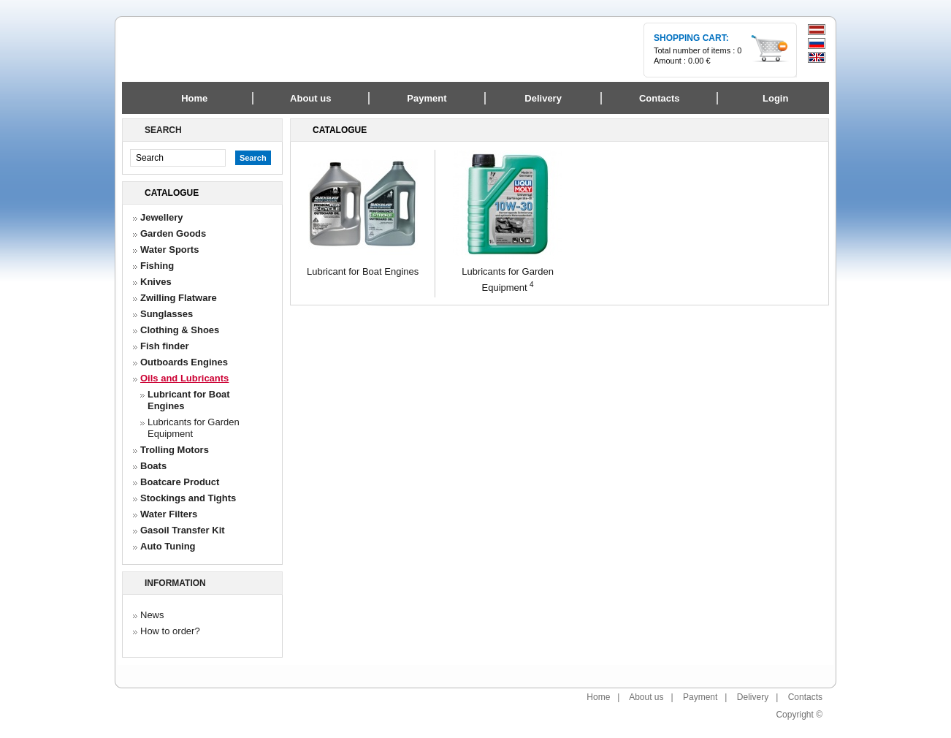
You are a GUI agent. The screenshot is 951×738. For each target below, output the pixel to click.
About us (646, 697)
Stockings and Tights (188, 497)
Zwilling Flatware (178, 297)
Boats (153, 465)
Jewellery (161, 217)
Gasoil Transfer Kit (182, 530)
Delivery (752, 697)
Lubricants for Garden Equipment (194, 427)
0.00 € (699, 60)
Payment (700, 697)
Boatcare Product (179, 481)
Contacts (805, 697)
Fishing (157, 265)
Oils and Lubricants (184, 378)
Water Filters (168, 514)
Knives (156, 281)
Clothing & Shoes (179, 329)
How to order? (170, 630)
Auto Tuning (168, 546)
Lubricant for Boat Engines (189, 400)
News (152, 614)
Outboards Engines (184, 362)
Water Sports (169, 249)
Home (194, 98)
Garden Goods (173, 233)
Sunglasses (166, 313)
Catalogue (172, 193)
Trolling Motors (174, 449)
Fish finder (164, 346)
